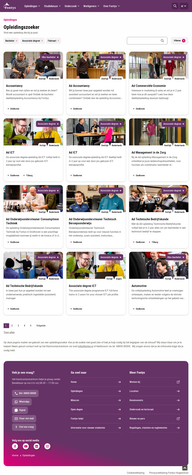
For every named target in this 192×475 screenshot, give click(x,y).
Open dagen (96, 409)
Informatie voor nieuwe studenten (96, 428)
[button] (175, 6)
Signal (20, 410)
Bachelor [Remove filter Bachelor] (11, 40)
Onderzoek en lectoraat (155, 409)
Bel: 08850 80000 (25, 393)
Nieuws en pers (155, 418)
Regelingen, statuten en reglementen (155, 428)
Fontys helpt (96, 418)
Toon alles (9, 332)
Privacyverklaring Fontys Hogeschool (168, 472)
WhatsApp (21, 402)
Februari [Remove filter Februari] (53, 40)
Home (96, 382)
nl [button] (184, 6)
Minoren (96, 400)
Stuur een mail (24, 418)
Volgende (41, 325)
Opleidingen (96, 391)
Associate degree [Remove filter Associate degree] (32, 40)
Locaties (155, 391)
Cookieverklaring (135, 472)
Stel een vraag (24, 427)
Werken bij (155, 382)
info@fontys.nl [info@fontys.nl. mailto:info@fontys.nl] (85, 346)
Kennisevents (155, 400)
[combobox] (147, 40)
